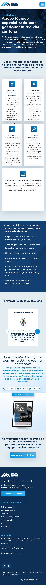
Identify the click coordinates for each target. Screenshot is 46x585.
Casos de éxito (7, 520)
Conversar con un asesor (13, 493)
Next (37, 331)
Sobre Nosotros (7, 507)
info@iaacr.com (14, 553)
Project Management (10, 517)
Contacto (5, 527)
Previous (8, 331)
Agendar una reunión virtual (23, 455)
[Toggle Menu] (42, 4)
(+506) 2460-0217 (17, 548)
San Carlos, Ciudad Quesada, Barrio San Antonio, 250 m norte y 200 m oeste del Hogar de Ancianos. (21, 540)
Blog (3, 523)
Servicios (5, 513)
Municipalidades (8, 510)
